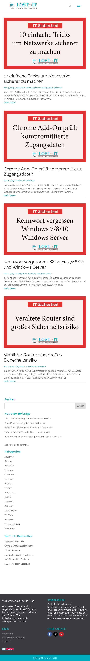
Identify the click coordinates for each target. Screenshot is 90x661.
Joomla (7, 497)
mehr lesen (10, 102)
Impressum (8, 633)
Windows (32, 274)
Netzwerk (58, 88)
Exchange (9, 470)
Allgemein (20, 88)
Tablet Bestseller (12, 550)
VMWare (8, 515)
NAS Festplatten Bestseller (17, 559)
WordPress (9, 528)
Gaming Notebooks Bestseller (18, 546)
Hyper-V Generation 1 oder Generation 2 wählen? (27, 432)
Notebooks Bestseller (14, 541)
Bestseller (9, 466)
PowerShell (9, 506)
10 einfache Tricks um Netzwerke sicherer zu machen (37, 78)
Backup (29, 88)
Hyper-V (8, 483)
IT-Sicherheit (47, 88)
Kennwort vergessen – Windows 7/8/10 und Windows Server (44, 264)
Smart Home (10, 510)
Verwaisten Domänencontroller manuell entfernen (28, 427)
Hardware (9, 479)
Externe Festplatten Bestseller (18, 555)
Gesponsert (9, 475)
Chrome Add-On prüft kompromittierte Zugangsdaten (43, 171)
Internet (37, 88)
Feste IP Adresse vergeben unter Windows (24, 423)
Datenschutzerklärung (13, 637)
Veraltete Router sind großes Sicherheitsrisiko (33, 357)
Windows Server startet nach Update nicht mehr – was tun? (33, 437)
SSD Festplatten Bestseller (17, 564)
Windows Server (44, 274)
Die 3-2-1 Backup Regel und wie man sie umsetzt (27, 419)
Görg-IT (6, 641)
